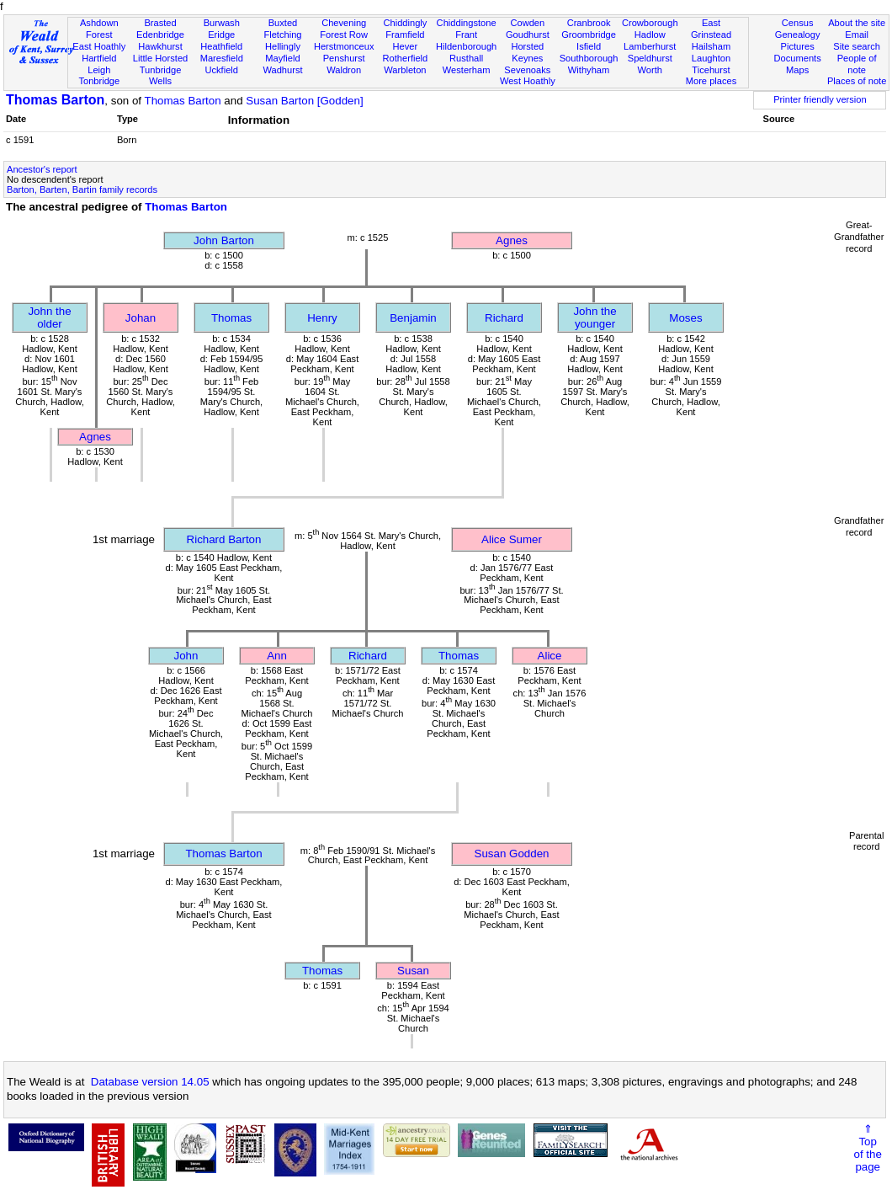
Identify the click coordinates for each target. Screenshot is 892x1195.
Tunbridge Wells (161, 76)
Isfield (588, 46)
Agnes (512, 240)
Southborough (589, 58)
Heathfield (221, 46)
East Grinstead (711, 29)
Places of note (856, 81)
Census (798, 23)
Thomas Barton (55, 100)
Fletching (282, 34)
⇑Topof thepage (868, 1148)
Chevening (343, 23)
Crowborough (650, 23)
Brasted (160, 23)
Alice (550, 655)
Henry (322, 318)
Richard (504, 318)
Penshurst (344, 58)
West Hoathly (527, 81)
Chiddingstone (466, 23)
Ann (277, 655)
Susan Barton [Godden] (304, 100)
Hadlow (650, 34)
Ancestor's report (42, 169)
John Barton (224, 240)
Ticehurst (711, 70)
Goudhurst (528, 34)
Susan (413, 970)
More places (711, 81)
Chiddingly (405, 23)
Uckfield (221, 70)
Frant (466, 34)
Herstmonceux (344, 46)
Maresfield (221, 58)
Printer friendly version (820, 99)
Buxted (283, 23)
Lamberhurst (650, 46)
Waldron (344, 70)
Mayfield (282, 58)
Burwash (222, 23)
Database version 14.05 (150, 1081)
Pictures (798, 46)
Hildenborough (466, 46)
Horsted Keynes (527, 52)
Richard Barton (224, 539)
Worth (650, 70)
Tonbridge (98, 81)
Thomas (231, 318)
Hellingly (282, 46)
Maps (797, 70)
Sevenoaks (527, 70)
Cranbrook (589, 23)
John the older (49, 317)
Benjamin (413, 318)
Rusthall (466, 58)
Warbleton (405, 70)
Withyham (588, 70)
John (186, 655)
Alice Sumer (511, 539)
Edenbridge (160, 34)
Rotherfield (405, 58)
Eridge (221, 34)
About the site (856, 23)
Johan (140, 318)
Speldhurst (650, 58)
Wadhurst (282, 70)
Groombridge (588, 34)
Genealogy (797, 34)
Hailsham (711, 46)
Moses (685, 318)
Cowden (527, 23)
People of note (857, 64)
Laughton (711, 58)
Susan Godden (512, 853)
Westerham (467, 70)
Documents (797, 58)
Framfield (404, 34)
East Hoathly (98, 46)
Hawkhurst (160, 46)
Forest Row (344, 34)
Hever (405, 46)
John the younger (594, 317)
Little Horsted (160, 58)
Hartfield (99, 58)
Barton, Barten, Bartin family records (82, 189)
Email (856, 34)
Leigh (99, 70)
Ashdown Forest (99, 29)
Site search (856, 46)
